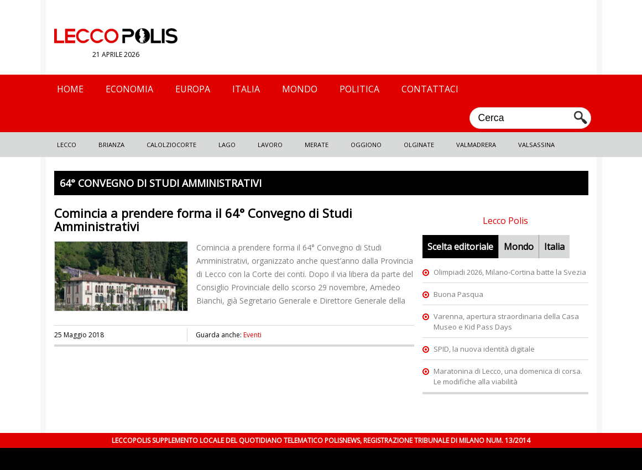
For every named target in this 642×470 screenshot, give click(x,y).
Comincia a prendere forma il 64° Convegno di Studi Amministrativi (203, 219)
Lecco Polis (505, 221)
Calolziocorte (171, 144)
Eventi (252, 335)
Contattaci (429, 89)
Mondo (299, 89)
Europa (192, 89)
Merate (316, 144)
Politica (359, 89)
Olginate (419, 144)
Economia (129, 89)
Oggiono (366, 144)
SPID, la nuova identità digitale (484, 349)
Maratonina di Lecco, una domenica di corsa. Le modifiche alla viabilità (508, 376)
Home (70, 89)
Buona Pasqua (458, 294)
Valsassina (536, 144)
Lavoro (270, 144)
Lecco (66, 144)
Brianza (111, 144)
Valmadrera (476, 144)
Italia (246, 89)
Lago (227, 144)
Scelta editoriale (460, 247)
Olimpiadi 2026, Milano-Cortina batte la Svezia (510, 272)
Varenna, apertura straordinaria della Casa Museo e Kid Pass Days (506, 321)
